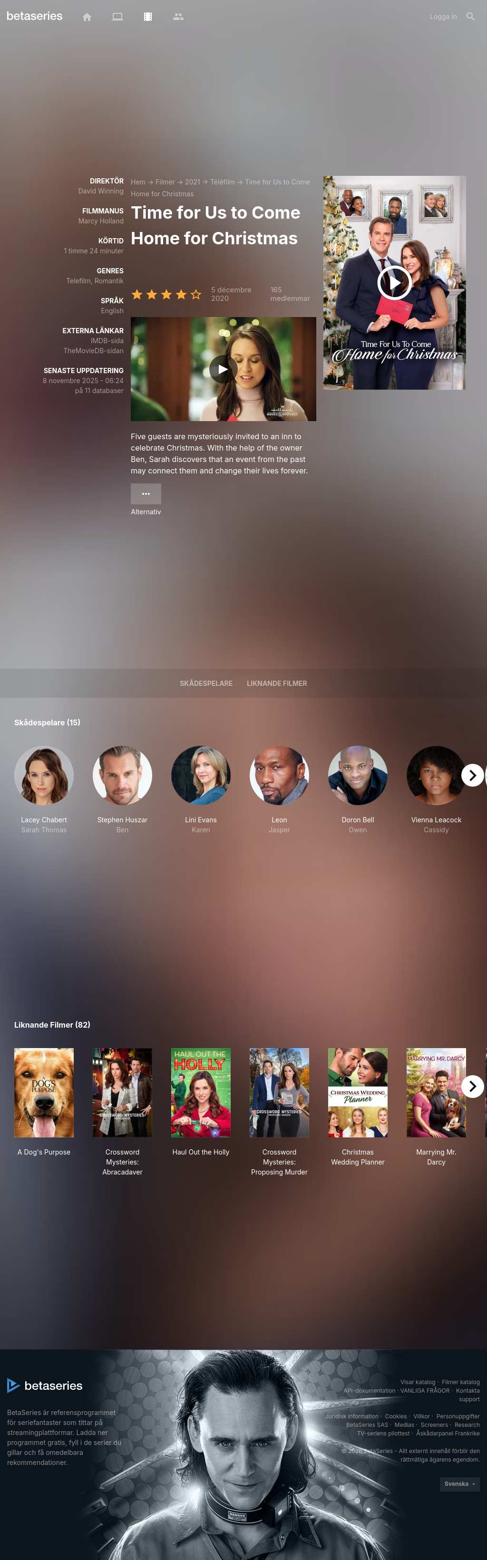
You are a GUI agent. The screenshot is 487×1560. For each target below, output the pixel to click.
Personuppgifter (458, 1416)
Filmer (165, 182)
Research (467, 1424)
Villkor (421, 1416)
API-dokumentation (369, 1390)
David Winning (101, 191)
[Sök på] (471, 17)
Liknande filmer (277, 683)
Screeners (434, 1424)
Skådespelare (206, 683)
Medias (404, 1424)
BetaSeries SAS (367, 1424)
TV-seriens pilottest (383, 1433)
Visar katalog (418, 1382)
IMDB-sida (107, 341)
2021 (192, 182)
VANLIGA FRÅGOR (425, 1390)
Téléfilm (222, 182)
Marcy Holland (101, 221)
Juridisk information (352, 1416)
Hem (138, 182)
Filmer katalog (461, 1382)
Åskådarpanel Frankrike (448, 1433)
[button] (44, 795)
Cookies (396, 1416)
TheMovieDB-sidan (93, 351)
